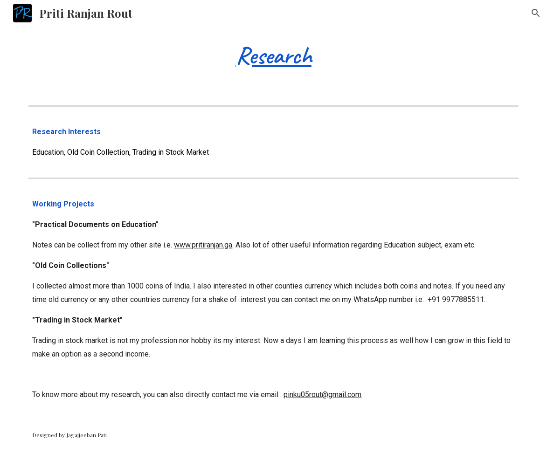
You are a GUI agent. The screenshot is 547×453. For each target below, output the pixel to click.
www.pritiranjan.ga (203, 244)
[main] (273, 54)
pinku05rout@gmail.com (322, 394)
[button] (536, 13)
